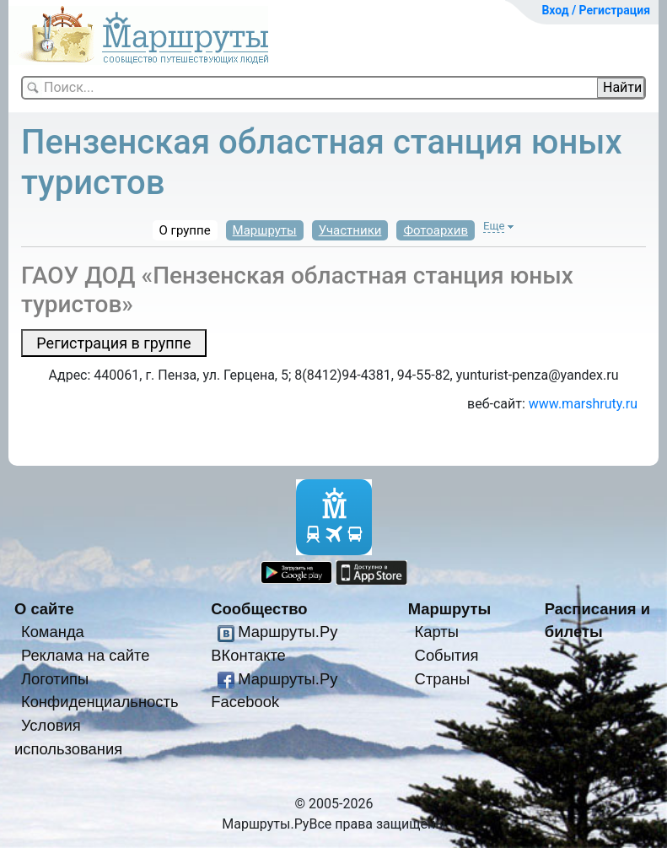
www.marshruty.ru (583, 404)
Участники (350, 230)
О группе (185, 230)
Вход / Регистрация (595, 10)
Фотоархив (435, 230)
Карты (437, 631)
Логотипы (55, 679)
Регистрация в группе (113, 343)
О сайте (44, 609)
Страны (443, 679)
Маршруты (265, 230)
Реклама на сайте (85, 655)
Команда (52, 631)
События (447, 655)
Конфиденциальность (100, 701)
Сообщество (259, 609)
